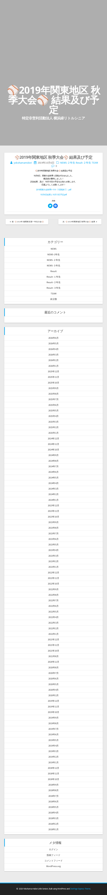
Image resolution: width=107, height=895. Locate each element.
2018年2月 (53, 823)
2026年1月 (53, 365)
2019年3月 (53, 751)
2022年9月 (53, 589)
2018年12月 (53, 768)
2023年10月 (53, 516)
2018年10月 (53, 779)
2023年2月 (53, 561)
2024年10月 (53, 449)
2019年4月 (53, 745)
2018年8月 (53, 790)
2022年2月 (53, 628)
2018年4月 (53, 812)
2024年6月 (53, 471)
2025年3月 (53, 421)
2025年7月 (53, 399)
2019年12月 (53, 700)
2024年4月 (53, 483)
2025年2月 (53, 427)
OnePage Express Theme (80, 888)
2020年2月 (53, 695)
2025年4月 (53, 416)
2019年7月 (53, 728)
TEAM (95, 162)
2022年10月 (53, 583)
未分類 (53, 299)
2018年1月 (53, 829)
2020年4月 (53, 689)
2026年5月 (53, 343)
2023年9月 (53, 522)
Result (53, 271)
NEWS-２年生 (67, 162)
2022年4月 (53, 617)
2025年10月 (53, 382)
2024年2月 (53, 494)
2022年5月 (53, 611)
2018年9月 (53, 784)
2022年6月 (53, 605)
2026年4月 (53, 349)
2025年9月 (53, 388)
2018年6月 (53, 801)
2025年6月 (53, 405)
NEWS (53, 248)
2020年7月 (53, 673)
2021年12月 (53, 639)
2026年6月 (53, 337)
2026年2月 (53, 360)
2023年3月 (53, 555)
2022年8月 (53, 594)
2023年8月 (53, 527)
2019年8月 (53, 723)
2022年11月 (53, 578)
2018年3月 (53, 818)
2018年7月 (53, 796)
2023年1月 (53, 566)
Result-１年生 (54, 276)
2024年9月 (53, 455)
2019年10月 (53, 712)
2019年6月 (53, 734)
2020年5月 (53, 684)
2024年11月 (53, 444)
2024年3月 (53, 488)
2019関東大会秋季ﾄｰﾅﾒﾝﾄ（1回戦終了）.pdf (53, 189)
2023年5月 (53, 544)
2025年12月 (53, 371)
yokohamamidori (23, 162)
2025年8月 (53, 393)
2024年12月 (53, 438)
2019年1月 (53, 762)
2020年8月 (53, 667)
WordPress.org (53, 866)
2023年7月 (53, 533)
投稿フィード (53, 855)
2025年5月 (53, 410)
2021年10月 (53, 650)
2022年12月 (53, 572)
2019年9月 (53, 717)
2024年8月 (53, 460)
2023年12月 (53, 505)
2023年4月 (53, 550)
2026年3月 (53, 354)
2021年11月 (53, 645)
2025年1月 (53, 432)
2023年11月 (53, 511)
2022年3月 (53, 622)
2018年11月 (53, 773)
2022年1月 (53, 633)
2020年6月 (53, 678)
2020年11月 (53, 661)
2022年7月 (53, 600)
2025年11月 (53, 377)
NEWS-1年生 (53, 254)
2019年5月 (53, 740)
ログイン (53, 849)
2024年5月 (53, 477)
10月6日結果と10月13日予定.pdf (53, 194)
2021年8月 (53, 656)
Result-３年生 (54, 287)
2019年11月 (53, 706)
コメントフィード (53, 860)
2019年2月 (53, 756)
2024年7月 (53, 466)
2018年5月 (53, 807)
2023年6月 (53, 539)
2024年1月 (53, 499)
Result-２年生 (83, 162)
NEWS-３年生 (53, 265)
